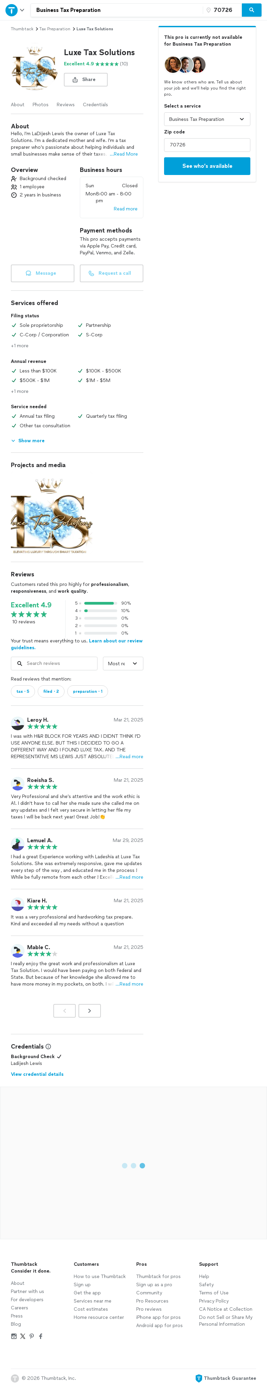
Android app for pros (159, 1325)
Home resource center (99, 1317)
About (17, 105)
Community (149, 1293)
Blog (16, 1324)
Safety (206, 1285)
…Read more (129, 757)
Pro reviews (149, 1309)
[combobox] (117, 10)
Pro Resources (152, 1301)
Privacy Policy (214, 1301)
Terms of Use (214, 1293)
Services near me (92, 1301)
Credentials (95, 105)
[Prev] (64, 1011)
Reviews (66, 105)
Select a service (182, 106)
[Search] (252, 10)
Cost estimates (91, 1309)
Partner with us (27, 1291)
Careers (19, 1308)
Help (204, 1276)
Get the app (87, 1293)
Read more (126, 209)
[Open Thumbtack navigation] (15, 10)
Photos (41, 105)
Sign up (82, 1285)
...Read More (124, 154)
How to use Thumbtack (100, 1276)
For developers (27, 1300)
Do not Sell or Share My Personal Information (225, 1320)
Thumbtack (22, 29)
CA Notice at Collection (225, 1309)
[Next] (89, 1011)
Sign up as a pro (154, 1285)
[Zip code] (221, 10)
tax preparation (54, 29)
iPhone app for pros (158, 1317)
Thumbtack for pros (158, 1276)
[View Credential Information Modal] (47, 1046)
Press (17, 1316)
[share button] (86, 79)
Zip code (174, 132)
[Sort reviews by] (123, 663)
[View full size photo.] (51, 513)
